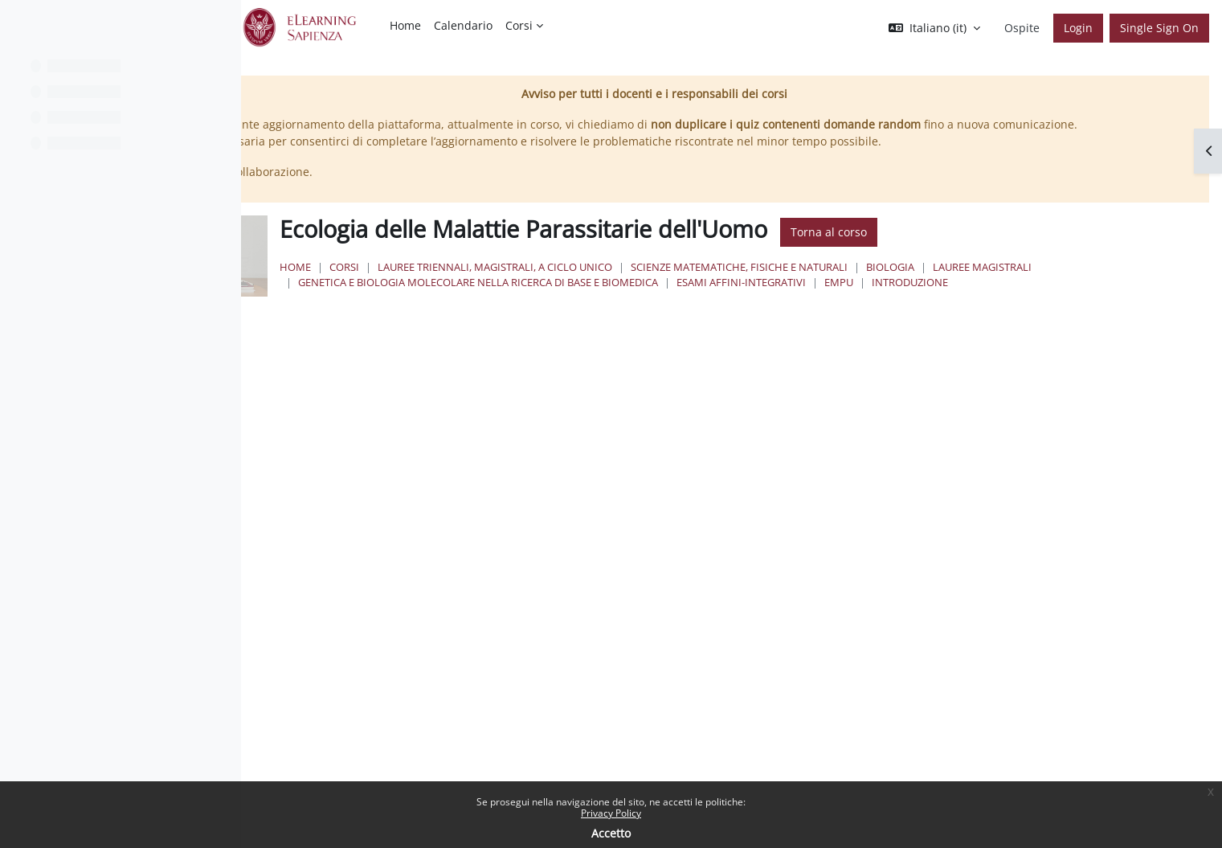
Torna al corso (1025, 249)
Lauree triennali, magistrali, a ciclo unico (691, 284)
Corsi (540, 284)
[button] (934, 28)
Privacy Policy (611, 813)
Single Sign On (1159, 27)
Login (1078, 27)
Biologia (1086, 284)
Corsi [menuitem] (519, 25)
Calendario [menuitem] (463, 25)
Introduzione (532, 315)
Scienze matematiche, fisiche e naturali (935, 284)
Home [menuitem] (405, 25)
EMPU (1152, 299)
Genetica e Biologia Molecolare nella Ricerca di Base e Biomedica (791, 299)
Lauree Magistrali (543, 299)
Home (491, 284)
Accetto (611, 833)
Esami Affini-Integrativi (1054, 299)
